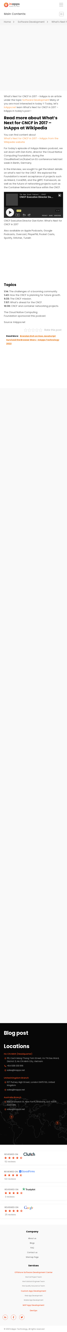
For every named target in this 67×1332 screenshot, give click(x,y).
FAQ (32, 1248)
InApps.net (10, 107)
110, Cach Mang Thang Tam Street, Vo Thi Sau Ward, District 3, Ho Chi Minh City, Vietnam (33, 1060)
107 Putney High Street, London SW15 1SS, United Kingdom (31, 1084)
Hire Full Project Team (33, 1277)
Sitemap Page (32, 1257)
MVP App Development (33, 1305)
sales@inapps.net (16, 1070)
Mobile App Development (33, 1300)
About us (32, 1238)
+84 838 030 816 (15, 1065)
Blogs (32, 1243)
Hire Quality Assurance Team (33, 1286)
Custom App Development (33, 1291)
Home (7, 21)
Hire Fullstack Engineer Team (33, 1281)
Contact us (32, 1252)
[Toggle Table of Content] (60, 14)
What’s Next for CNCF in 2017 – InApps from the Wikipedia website (31, 140)
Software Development (31, 21)
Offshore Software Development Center (34, 1272)
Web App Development (33, 1296)
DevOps (33, 1310)
